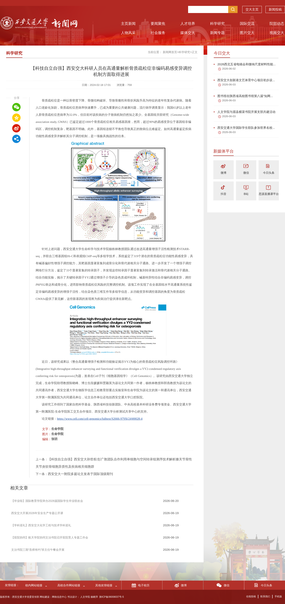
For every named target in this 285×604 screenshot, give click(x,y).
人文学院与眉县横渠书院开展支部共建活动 (244, 112)
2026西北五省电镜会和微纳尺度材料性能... (245, 64)
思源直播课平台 (269, 194)
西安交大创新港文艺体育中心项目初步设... (244, 80)
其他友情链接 (103, 585)
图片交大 (247, 33)
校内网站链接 (33, 585)
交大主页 (252, 10)
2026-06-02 (229, 68)
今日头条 (268, 172)
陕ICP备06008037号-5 (111, 596)
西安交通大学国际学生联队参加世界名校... (244, 127)
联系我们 (265, 596)
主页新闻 (128, 24)
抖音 (223, 194)
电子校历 (143, 585)
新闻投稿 (275, 10)
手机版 (278, 596)
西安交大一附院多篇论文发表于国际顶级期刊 (80, 474)
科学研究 (217, 24)
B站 (246, 194)
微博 (223, 172)
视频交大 (277, 33)
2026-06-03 (229, 84)
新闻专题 (217, 33)
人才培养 (187, 24)
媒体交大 (187, 33)
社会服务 (158, 33)
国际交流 (247, 24)
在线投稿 (251, 596)
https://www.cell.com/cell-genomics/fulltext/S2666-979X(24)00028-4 (99, 418)
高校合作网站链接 (68, 585)
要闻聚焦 (158, 24)
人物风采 (128, 33)
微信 (246, 172)
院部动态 (277, 24)
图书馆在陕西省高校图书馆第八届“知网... (243, 96)
